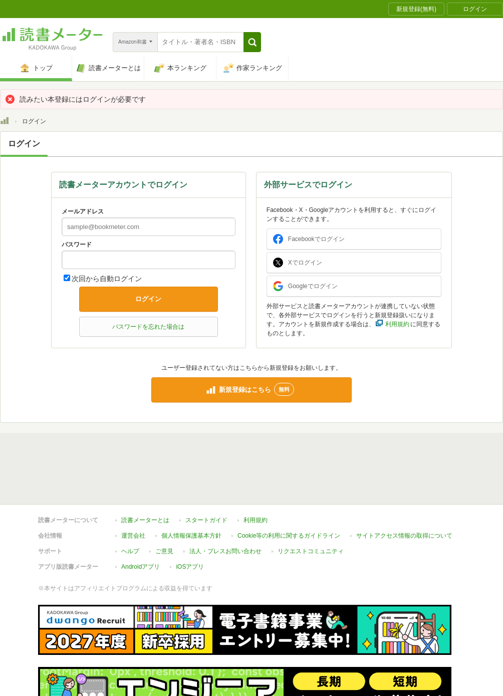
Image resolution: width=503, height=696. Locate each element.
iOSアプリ (190, 567)
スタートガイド (206, 520)
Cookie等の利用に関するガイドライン (288, 536)
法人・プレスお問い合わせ (225, 551)
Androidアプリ (140, 567)
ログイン (148, 299)
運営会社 (133, 536)
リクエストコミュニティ (311, 551)
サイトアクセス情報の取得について (404, 536)
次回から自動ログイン (107, 279)
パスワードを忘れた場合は (148, 326)
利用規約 (255, 520)
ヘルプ (130, 551)
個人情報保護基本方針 (191, 536)
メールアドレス (83, 211)
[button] (252, 42)
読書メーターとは (145, 520)
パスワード (77, 244)
